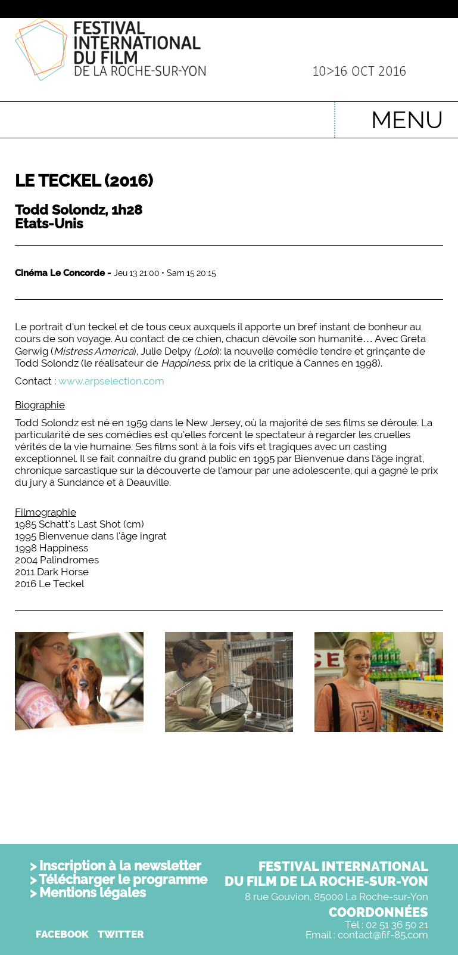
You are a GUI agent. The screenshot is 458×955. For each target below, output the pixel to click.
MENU (407, 120)
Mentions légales (92, 892)
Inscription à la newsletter (120, 865)
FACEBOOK (62, 934)
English (306, 114)
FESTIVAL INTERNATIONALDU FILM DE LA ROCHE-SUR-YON (326, 873)
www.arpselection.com (111, 381)
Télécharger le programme (123, 879)
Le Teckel (84, 181)
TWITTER (121, 934)
